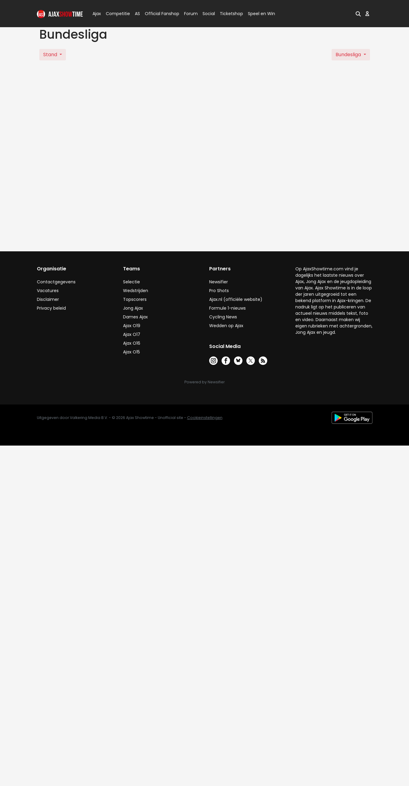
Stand (50, 54)
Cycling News (223, 317)
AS (137, 14)
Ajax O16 (131, 343)
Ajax (96, 14)
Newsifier (218, 282)
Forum (191, 14)
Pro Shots (219, 291)
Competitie (115, 14)
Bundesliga (349, 54)
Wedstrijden (135, 291)
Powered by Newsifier (204, 382)
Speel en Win (261, 14)
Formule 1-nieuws (227, 308)
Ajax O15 (131, 352)
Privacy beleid (51, 308)
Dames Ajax (135, 317)
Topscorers (135, 299)
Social (208, 14)
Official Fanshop (158, 14)
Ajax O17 (131, 334)
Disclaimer (48, 299)
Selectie (131, 282)
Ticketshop (231, 14)
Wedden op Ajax (226, 326)
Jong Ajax (133, 308)
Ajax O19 (131, 326)
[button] (358, 13)
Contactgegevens (56, 282)
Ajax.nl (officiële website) (235, 299)
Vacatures (48, 291)
